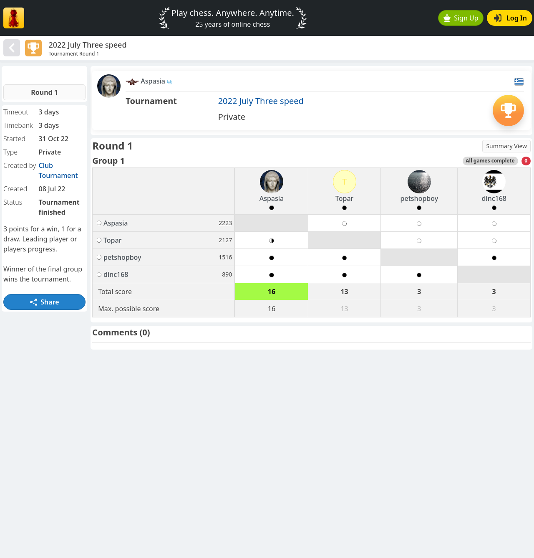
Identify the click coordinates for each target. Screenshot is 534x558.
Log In (510, 18)
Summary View (506, 146)
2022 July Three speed (261, 101)
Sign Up (461, 18)
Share (44, 302)
